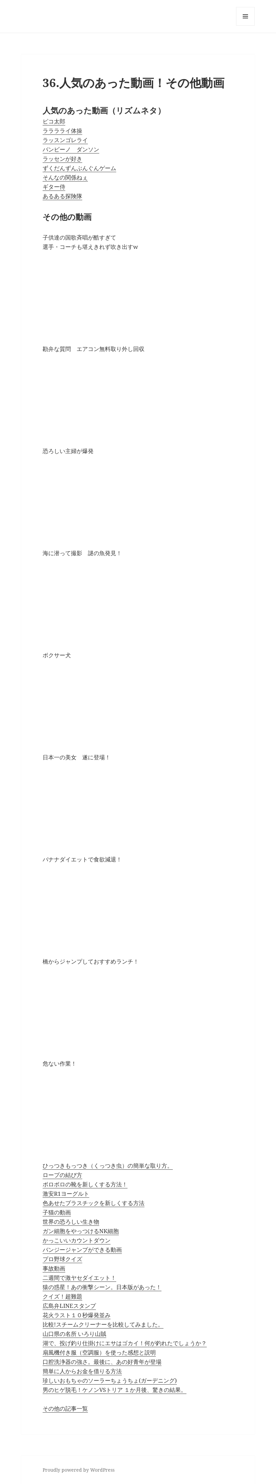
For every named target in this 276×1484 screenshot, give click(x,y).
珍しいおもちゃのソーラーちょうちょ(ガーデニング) (110, 1380)
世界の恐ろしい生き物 (71, 1221)
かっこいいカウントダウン (77, 1240)
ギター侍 (54, 187)
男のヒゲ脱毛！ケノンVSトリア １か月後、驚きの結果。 (114, 1390)
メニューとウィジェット (245, 25)
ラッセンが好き (62, 158)
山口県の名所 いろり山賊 (74, 1334)
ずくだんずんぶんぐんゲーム (79, 168)
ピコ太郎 (54, 121)
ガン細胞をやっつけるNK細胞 (81, 1231)
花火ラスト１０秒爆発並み (77, 1315)
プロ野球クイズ (62, 1259)
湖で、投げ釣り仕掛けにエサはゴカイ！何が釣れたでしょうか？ (125, 1343)
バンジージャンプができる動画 (82, 1249)
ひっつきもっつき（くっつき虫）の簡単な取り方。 (108, 1165)
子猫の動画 (57, 1212)
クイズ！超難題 (62, 1296)
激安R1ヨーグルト (66, 1193)
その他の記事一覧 (65, 1408)
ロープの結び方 (62, 1175)
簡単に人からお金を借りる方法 (82, 1371)
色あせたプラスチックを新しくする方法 (93, 1203)
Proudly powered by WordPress (79, 1470)
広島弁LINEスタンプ (69, 1306)
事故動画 (54, 1268)
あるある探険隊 (62, 196)
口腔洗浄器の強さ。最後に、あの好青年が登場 (102, 1362)
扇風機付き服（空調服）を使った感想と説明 (99, 1352)
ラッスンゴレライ (65, 140)
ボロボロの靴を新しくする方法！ (85, 1184)
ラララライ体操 (62, 130)
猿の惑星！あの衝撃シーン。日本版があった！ (102, 1287)
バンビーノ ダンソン (71, 149)
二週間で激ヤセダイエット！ (79, 1277)
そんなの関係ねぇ (65, 177)
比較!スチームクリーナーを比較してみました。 (103, 1324)
